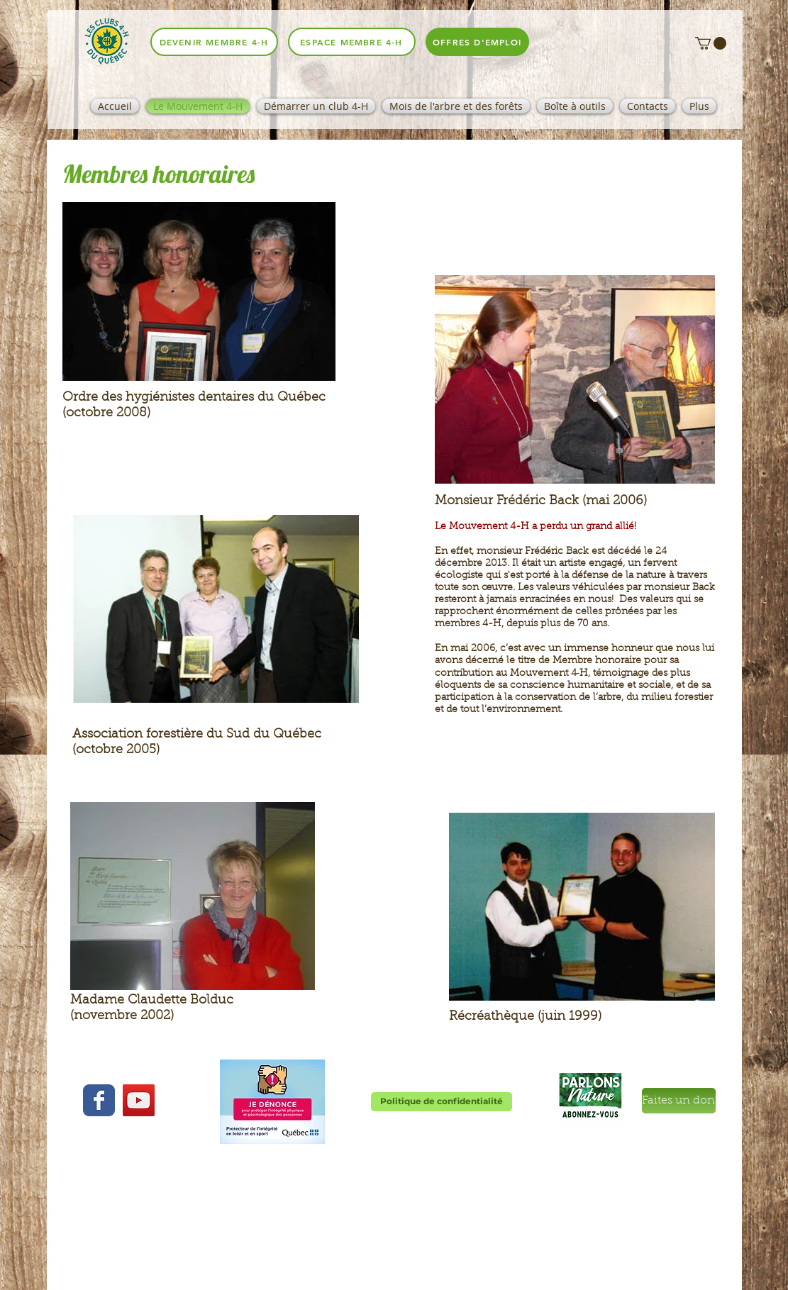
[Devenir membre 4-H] (214, 42)
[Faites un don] (679, 1100)
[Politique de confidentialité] (441, 1101)
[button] (710, 43)
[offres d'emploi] (477, 42)
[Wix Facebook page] (99, 1100)
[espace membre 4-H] (352, 42)
